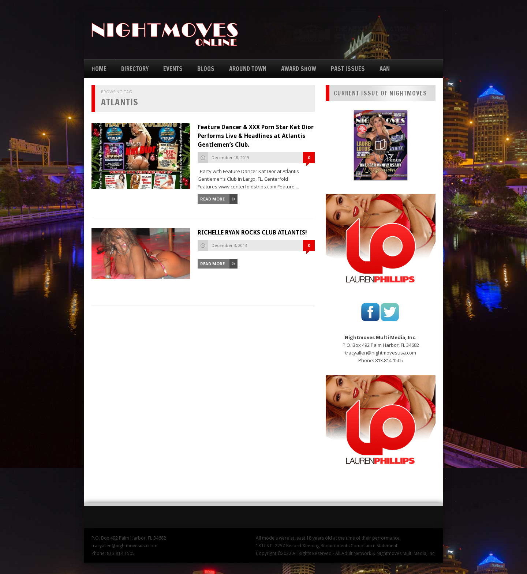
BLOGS (205, 68)
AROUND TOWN (247, 68)
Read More (212, 199)
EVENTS (173, 68)
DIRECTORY (135, 68)
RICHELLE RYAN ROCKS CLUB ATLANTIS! (252, 232)
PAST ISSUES (348, 68)
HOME (98, 68)
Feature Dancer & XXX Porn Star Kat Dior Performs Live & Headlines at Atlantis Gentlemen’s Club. (256, 136)
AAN (385, 68)
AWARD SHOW (298, 68)
